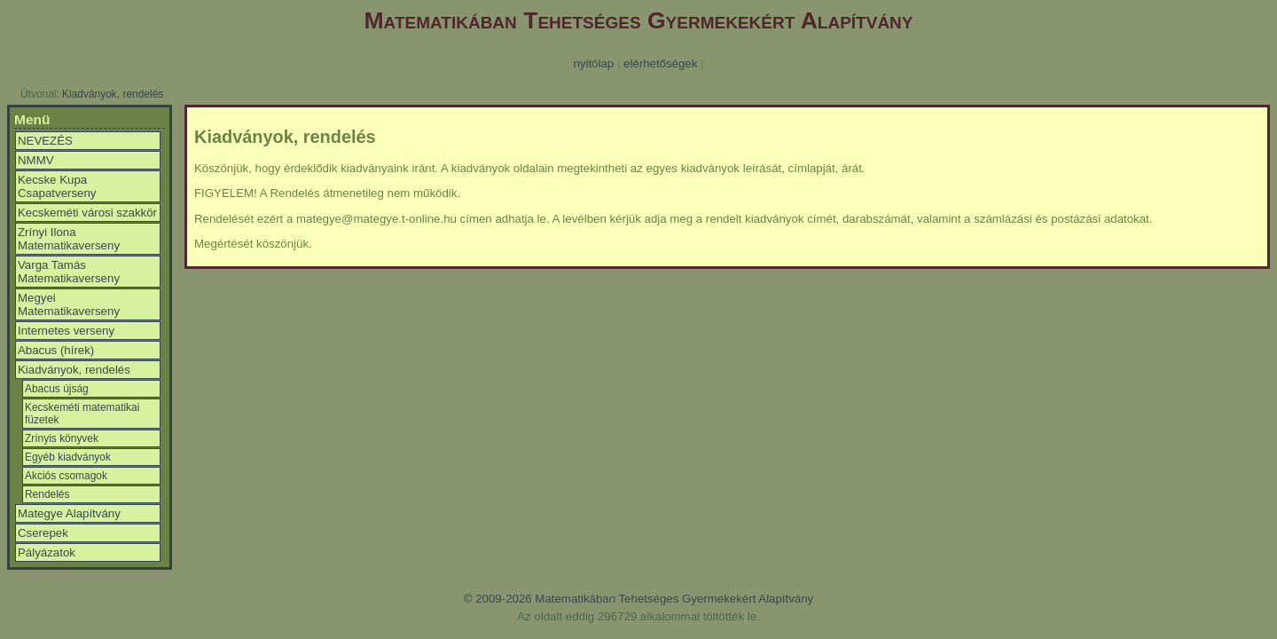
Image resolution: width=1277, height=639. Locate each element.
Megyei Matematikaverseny (69, 304)
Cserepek (43, 533)
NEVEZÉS (45, 140)
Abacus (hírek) (56, 350)
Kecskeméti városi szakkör (87, 212)
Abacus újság (57, 389)
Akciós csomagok (66, 475)
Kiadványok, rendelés (112, 94)
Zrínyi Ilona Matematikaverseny (69, 238)
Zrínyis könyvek (61, 438)
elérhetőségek (660, 63)
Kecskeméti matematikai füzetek (82, 413)
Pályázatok (46, 552)
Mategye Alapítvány (69, 513)
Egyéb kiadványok (68, 457)
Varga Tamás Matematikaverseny (69, 271)
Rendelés (47, 494)
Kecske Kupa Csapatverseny (57, 186)
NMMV (36, 160)
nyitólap (593, 63)
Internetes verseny (66, 330)
